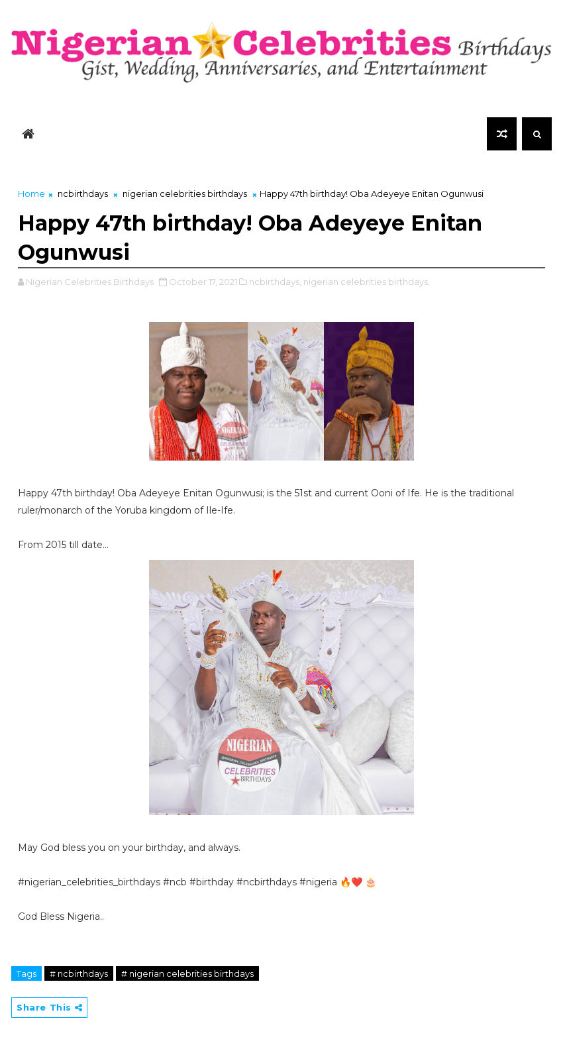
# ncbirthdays (79, 973)
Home (31, 193)
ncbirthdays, (275, 281)
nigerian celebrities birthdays (185, 193)
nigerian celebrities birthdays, (366, 281)
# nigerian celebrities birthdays (187, 973)
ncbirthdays (83, 193)
